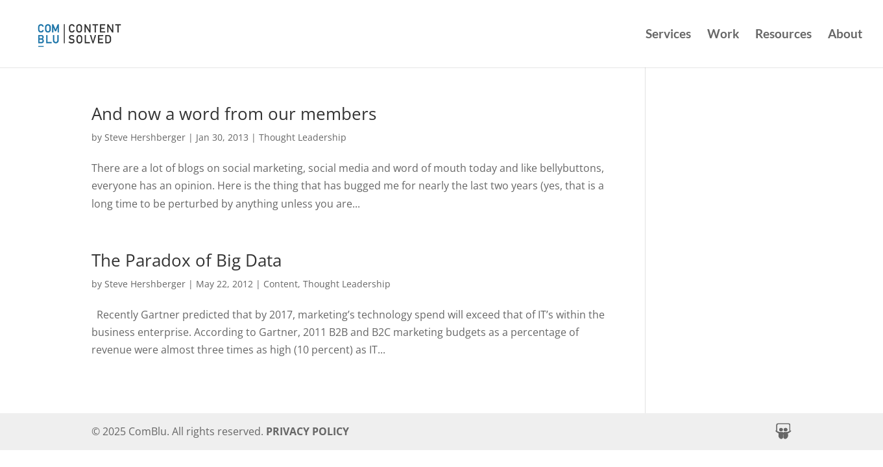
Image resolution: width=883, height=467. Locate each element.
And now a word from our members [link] (233, 113)
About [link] (845, 35)
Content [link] (280, 284)
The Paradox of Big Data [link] (186, 260)
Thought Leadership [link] (302, 137)
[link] (109, 32)
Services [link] (668, 35)
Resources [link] (783, 35)
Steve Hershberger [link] (145, 137)
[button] (783, 431)
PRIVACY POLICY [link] (307, 431)
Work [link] (723, 35)
